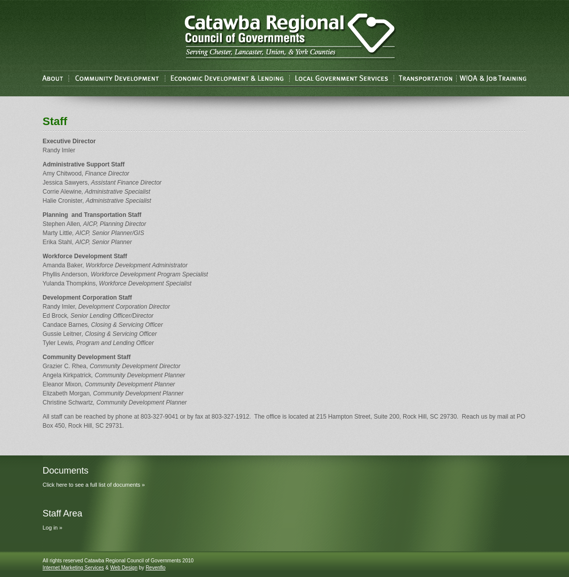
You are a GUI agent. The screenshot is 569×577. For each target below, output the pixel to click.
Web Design (123, 567)
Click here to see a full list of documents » (94, 485)
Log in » (52, 528)
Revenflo (155, 567)
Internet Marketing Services (73, 567)
